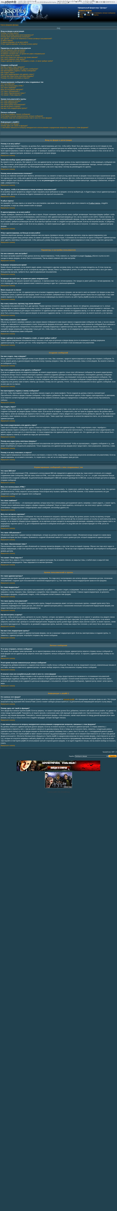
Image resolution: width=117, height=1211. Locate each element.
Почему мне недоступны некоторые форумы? (17, 76)
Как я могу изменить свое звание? (13, 59)
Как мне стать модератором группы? (14, 108)
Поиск (87, 15)
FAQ (80, 15)
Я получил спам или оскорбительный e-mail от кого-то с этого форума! (26, 118)
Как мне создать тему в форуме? (13, 67)
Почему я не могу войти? (10, 33)
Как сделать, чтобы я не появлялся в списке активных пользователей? (26, 39)
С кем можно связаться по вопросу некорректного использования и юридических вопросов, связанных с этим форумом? (44, 127)
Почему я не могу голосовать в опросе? (15, 78)
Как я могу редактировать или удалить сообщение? (19, 69)
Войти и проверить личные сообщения (101, 13)
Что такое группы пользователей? (13, 105)
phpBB (54, 792)
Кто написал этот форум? (10, 124)
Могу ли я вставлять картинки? (12, 89)
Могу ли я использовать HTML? (12, 86)
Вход (80, 17)
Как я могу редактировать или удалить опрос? (17, 74)
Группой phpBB (68, 699)
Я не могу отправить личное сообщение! (15, 114)
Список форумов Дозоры (10, 25)
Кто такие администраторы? (11, 101)
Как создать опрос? (8, 72)
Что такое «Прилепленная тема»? (13, 93)
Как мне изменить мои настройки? (13, 50)
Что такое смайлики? (8, 88)
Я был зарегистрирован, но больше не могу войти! (19, 44)
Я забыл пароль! (7, 40)
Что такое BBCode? (8, 84)
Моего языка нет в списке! (10, 55)
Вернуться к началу (8, 155)
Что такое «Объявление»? (10, 91)
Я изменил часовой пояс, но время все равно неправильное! (23, 54)
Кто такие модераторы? (9, 103)
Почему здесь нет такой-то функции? (14, 126)
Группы (95, 15)
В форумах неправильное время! (13, 52)
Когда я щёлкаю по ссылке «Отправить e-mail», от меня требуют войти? (27, 61)
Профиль (82, 13)
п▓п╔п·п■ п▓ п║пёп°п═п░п (105, 2)
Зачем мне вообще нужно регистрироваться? (17, 35)
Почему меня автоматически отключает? (15, 37)
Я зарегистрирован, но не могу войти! (14, 42)
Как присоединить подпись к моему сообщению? (18, 71)
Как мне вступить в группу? (11, 106)
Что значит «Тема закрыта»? (11, 95)
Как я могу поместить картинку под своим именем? (19, 57)
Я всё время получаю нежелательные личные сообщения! (22, 116)
